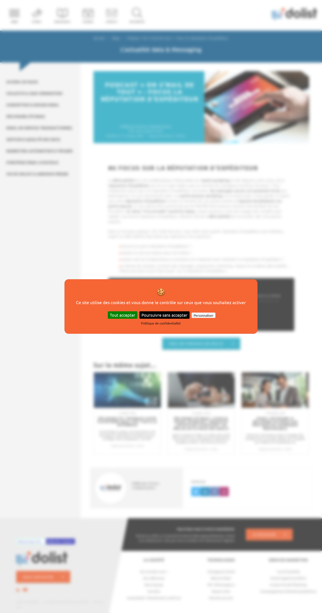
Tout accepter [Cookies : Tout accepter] (122, 315)
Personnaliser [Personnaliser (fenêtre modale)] (203, 315)
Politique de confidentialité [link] (161, 323)
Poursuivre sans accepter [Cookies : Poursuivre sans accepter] (164, 315)
